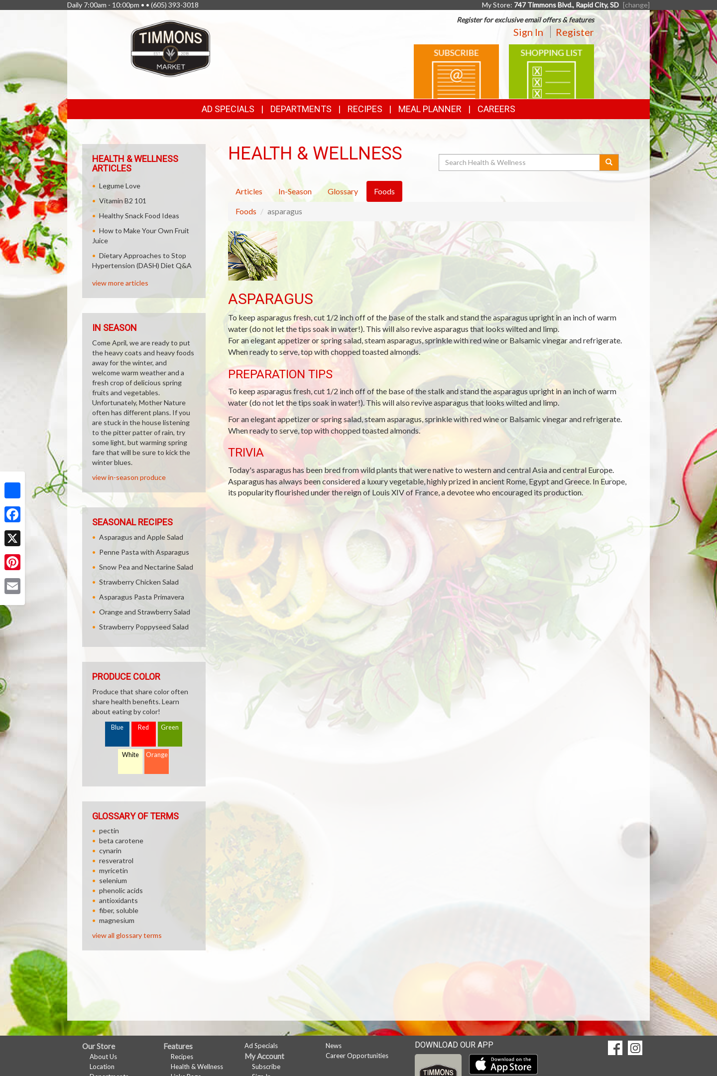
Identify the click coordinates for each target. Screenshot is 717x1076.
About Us (103, 1057)
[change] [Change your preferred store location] (636, 4)
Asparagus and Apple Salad (141, 537)
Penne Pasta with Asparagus (144, 552)
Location (102, 1067)
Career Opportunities (357, 1056)
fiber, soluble (118, 910)
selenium (113, 880)
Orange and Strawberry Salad (144, 612)
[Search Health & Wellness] (520, 162)
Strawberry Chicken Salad (139, 582)
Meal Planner (430, 109)
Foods (246, 211)
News (334, 1046)
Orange (157, 755)
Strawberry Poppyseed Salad (144, 626)
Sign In (528, 32)
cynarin (110, 850)
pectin (109, 830)
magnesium (116, 920)
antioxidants (118, 900)
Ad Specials (228, 109)
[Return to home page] (170, 47)
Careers (496, 109)
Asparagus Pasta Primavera (141, 597)
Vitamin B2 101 (122, 200)
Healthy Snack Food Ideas (139, 215)
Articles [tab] (249, 191)
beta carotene (121, 840)
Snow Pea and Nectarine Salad (146, 567)
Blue (117, 727)
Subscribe (266, 1067)
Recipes (365, 109)
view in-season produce (129, 477)
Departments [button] (301, 109)
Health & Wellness (197, 1067)
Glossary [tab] (343, 191)
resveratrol (116, 860)
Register (575, 32)
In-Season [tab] (295, 191)
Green (170, 727)
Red (143, 727)
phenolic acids (121, 890)
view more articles (120, 283)
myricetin (113, 870)
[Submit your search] (609, 162)
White (130, 755)
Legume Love (119, 185)
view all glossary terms (127, 935)
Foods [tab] (384, 191)
